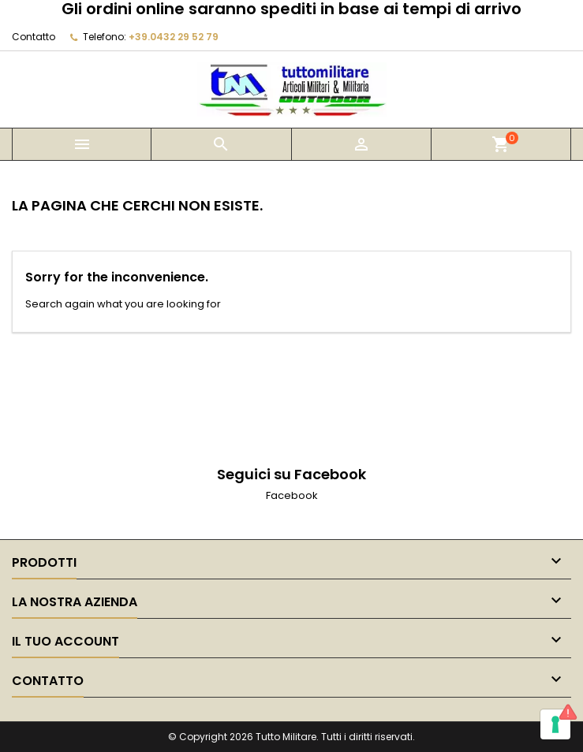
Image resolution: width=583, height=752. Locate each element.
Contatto (33, 36)
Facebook (292, 495)
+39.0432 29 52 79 (174, 36)
